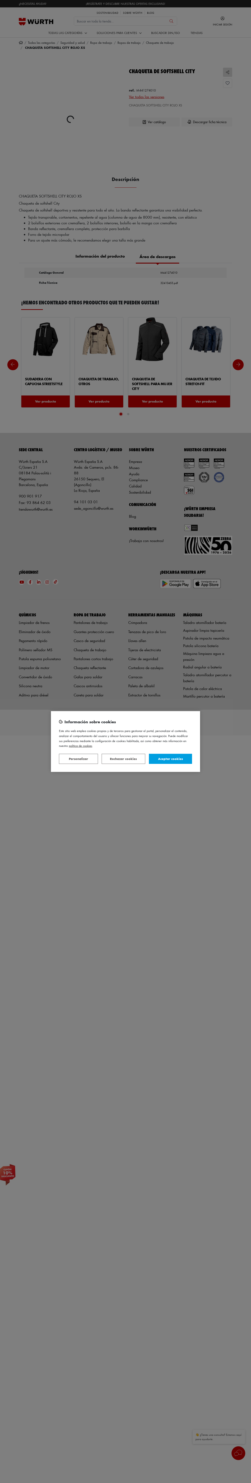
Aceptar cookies (170, 759)
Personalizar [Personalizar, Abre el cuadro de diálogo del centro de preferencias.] (78, 759)
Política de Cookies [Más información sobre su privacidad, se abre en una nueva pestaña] (80, 746)
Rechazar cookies (123, 759)
